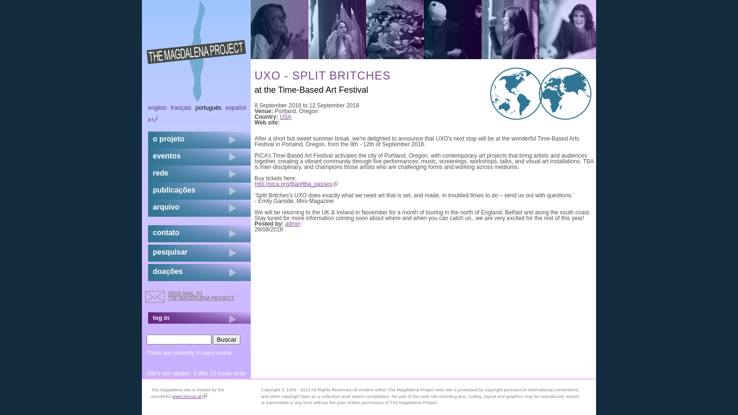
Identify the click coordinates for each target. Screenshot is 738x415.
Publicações (174, 190)
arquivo (166, 207)
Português (208, 108)
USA (285, 117)
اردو (153, 118)
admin (293, 224)
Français (181, 108)
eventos (167, 156)
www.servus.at (189, 396)
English (157, 108)
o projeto (168, 139)
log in (161, 317)
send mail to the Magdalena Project (201, 296)
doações (168, 271)
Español (236, 108)
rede (160, 173)
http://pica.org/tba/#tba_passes (296, 184)
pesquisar (170, 252)
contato (166, 233)
